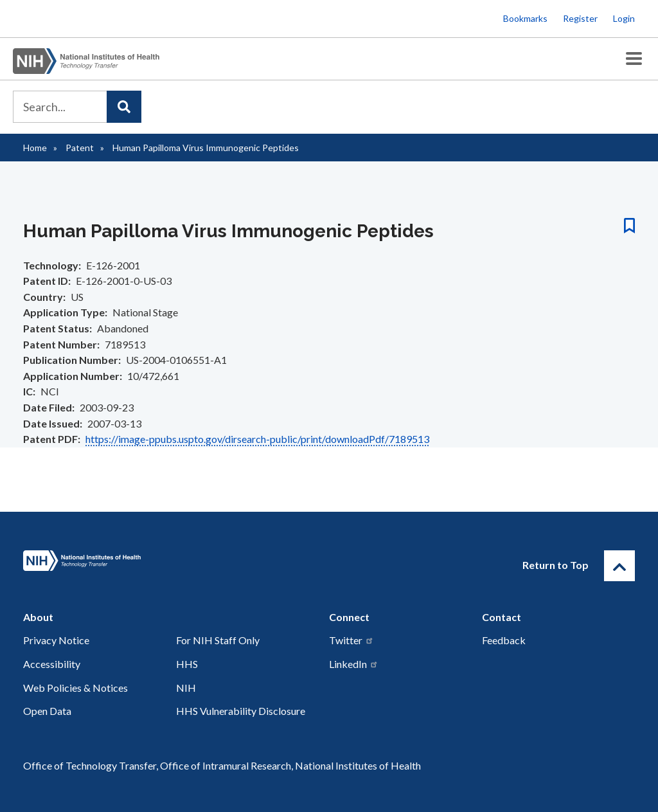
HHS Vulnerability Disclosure (240, 711)
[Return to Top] (619, 565)
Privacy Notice (56, 640)
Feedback (504, 640)
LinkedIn (353, 664)
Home (35, 147)
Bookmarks (525, 18)
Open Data (47, 711)
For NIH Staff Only (218, 640)
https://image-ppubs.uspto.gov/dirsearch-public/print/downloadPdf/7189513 (257, 439)
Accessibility (51, 664)
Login (624, 18)
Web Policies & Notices (75, 687)
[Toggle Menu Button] (634, 59)
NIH (186, 687)
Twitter (351, 640)
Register (580, 18)
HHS (187, 664)
